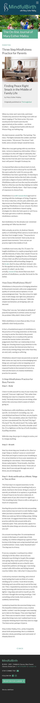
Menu (37, 2)
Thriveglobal (26, 102)
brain (7, 264)
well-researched (20, 196)
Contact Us (32, 666)
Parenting (6, 45)
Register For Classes (12, 681)
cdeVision (10, 689)
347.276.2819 (22, 666)
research (11, 271)
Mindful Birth (20, 7)
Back (20, 648)
